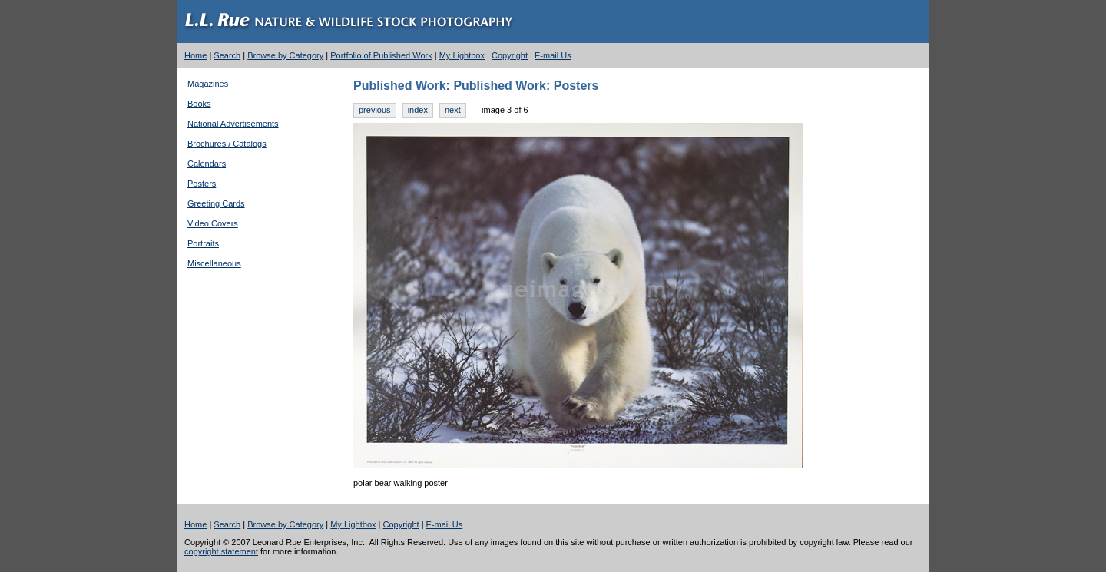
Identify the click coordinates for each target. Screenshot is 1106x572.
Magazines (207, 83)
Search (227, 55)
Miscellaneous (214, 263)
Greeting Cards (216, 203)
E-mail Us (553, 55)
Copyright (510, 55)
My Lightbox (462, 55)
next (453, 109)
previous (375, 109)
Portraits (203, 243)
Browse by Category (285, 55)
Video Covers (212, 223)
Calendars (206, 163)
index (418, 109)
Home (195, 55)
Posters (201, 183)
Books (199, 103)
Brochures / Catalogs (227, 143)
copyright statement (221, 551)
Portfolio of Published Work (381, 55)
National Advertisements (233, 123)
